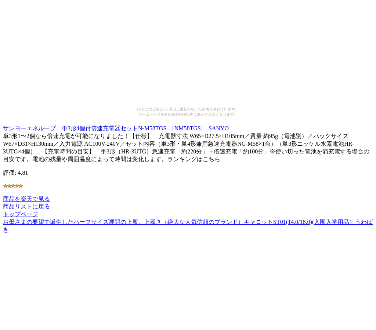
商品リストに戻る (26, 206)
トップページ (20, 214)
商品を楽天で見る (26, 199)
